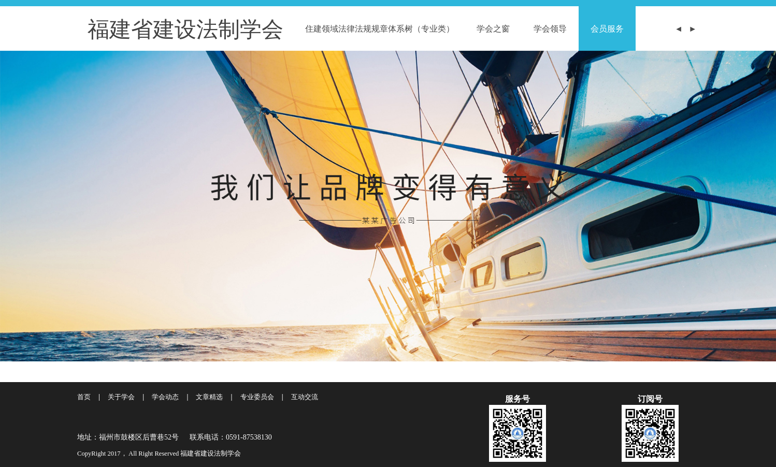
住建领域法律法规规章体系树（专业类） (379, 28)
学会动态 (165, 396)
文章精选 (209, 396)
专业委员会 (257, 396)
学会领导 (550, 28)
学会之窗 (493, 28)
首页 (84, 396)
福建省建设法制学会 (185, 28)
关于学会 (121, 396)
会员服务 (607, 28)
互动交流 (304, 396)
